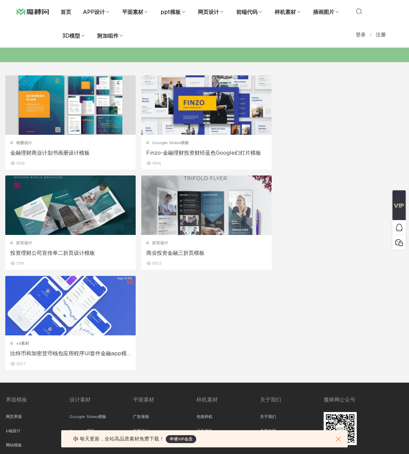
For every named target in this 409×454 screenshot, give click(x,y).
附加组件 (107, 36)
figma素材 (15, 360)
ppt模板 (170, 12)
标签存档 (268, 360)
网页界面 (14, 318)
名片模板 (141, 360)
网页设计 (208, 12)
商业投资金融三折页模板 (343, 153)
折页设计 (227, 143)
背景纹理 (77, 389)
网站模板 (14, 346)
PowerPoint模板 (85, 346)
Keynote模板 (82, 332)
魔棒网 (33, 11)
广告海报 (141, 318)
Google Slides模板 (136, 143)
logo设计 (78, 403)
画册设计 (25, 143)
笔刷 (73, 360)
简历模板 (141, 374)
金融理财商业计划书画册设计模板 (50, 153)
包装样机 (204, 318)
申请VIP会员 (181, 439)
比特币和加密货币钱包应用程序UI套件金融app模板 (51, 254)
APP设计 (94, 12)
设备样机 (204, 332)
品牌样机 (204, 346)
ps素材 (12, 389)
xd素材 (23, 244)
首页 (66, 12)
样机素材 (285, 12)
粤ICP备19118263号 (385, 438)
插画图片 (323, 12)
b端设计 (13, 332)
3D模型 (71, 36)
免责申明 (268, 332)
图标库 (12, 374)
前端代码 (246, 12)
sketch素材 (16, 403)
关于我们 (268, 318)
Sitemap (268, 346)
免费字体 (141, 389)
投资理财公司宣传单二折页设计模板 (252, 153)
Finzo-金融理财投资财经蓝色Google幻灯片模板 (153, 153)
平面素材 (132, 12)
